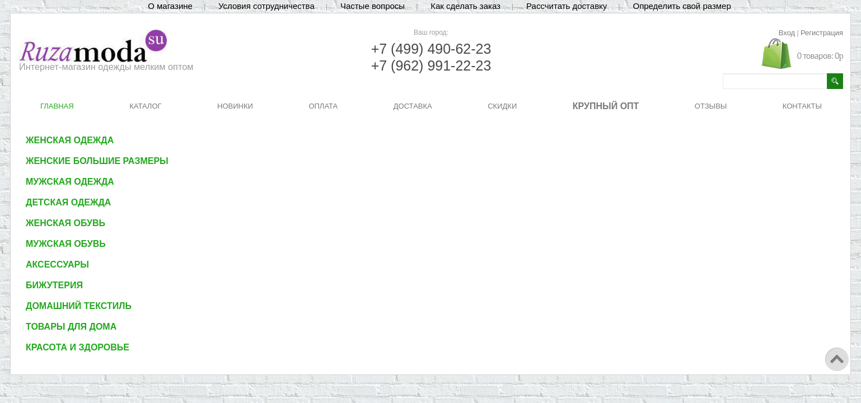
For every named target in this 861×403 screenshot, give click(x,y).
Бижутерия (54, 285)
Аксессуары (57, 264)
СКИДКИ (502, 106)
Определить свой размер (682, 6)
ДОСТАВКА (413, 106)
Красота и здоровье (77, 347)
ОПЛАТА (323, 106)
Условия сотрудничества (266, 6)
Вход (787, 33)
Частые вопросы (372, 6)
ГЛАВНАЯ (57, 106)
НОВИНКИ (235, 106)
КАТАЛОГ (145, 106)
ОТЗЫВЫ (711, 106)
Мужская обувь (66, 244)
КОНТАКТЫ (802, 106)
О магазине (170, 6)
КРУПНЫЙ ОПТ (606, 106)
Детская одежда (68, 202)
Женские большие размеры (97, 161)
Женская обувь (65, 223)
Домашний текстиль (79, 306)
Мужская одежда (70, 181)
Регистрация (822, 33)
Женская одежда (70, 140)
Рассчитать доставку (566, 6)
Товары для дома (71, 326)
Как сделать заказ (465, 6)
